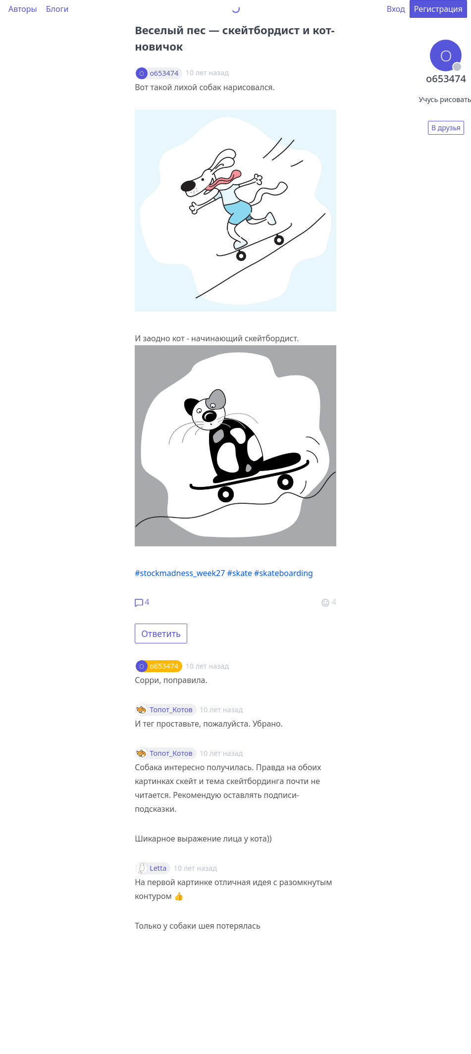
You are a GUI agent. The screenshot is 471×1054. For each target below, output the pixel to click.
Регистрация (438, 8)
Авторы (22, 8)
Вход (396, 8)
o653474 (164, 73)
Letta (158, 868)
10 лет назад (206, 666)
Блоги (57, 8)
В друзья (446, 127)
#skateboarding (283, 573)
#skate (239, 573)
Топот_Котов (171, 710)
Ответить (161, 633)
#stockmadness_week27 (180, 573)
